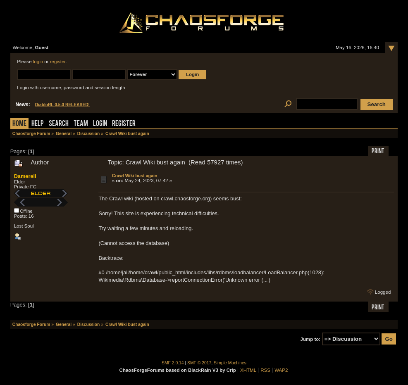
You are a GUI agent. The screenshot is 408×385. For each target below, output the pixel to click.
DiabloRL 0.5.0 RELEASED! (62, 104)
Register (124, 124)
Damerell (25, 176)
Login (100, 124)
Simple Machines (230, 363)
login (38, 61)
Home (19, 124)
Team (81, 124)
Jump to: (311, 339)
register (58, 61)
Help (37, 124)
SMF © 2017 (199, 363)
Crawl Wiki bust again (134, 175)
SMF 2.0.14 (173, 363)
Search (59, 124)
